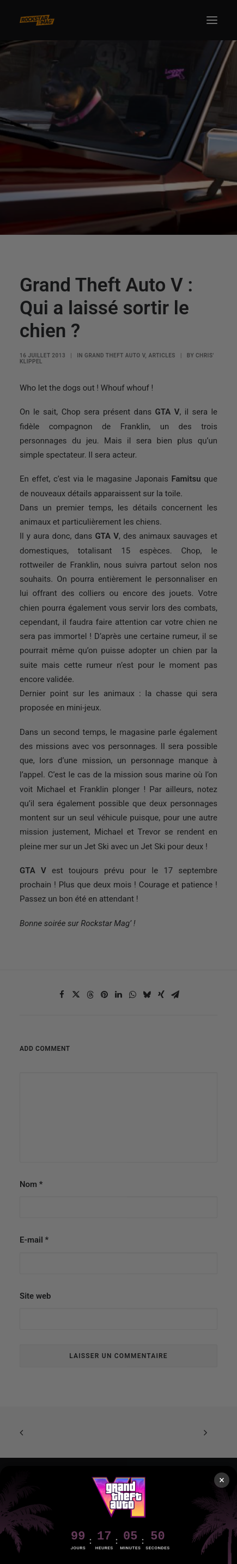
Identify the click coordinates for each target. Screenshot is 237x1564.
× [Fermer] (221, 1480)
